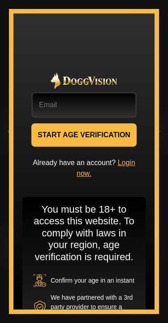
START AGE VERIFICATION (84, 135)
